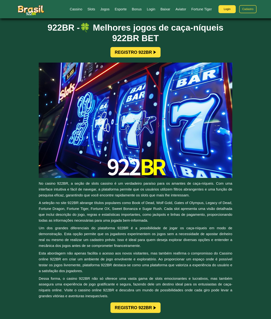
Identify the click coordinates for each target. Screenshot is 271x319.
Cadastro (248, 9)
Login (227, 9)
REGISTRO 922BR (135, 52)
